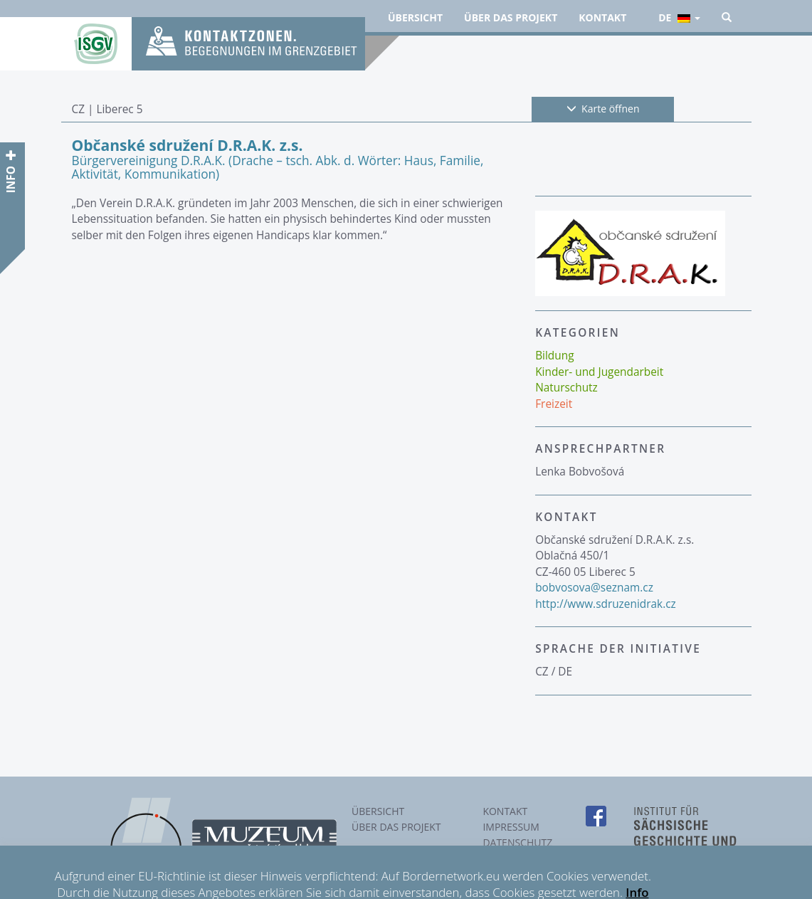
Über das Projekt (510, 17)
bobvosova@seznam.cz (594, 587)
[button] (726, 18)
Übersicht (415, 17)
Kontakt (602, 17)
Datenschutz (517, 842)
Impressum (511, 827)
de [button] (679, 17)
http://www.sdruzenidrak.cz (605, 603)
